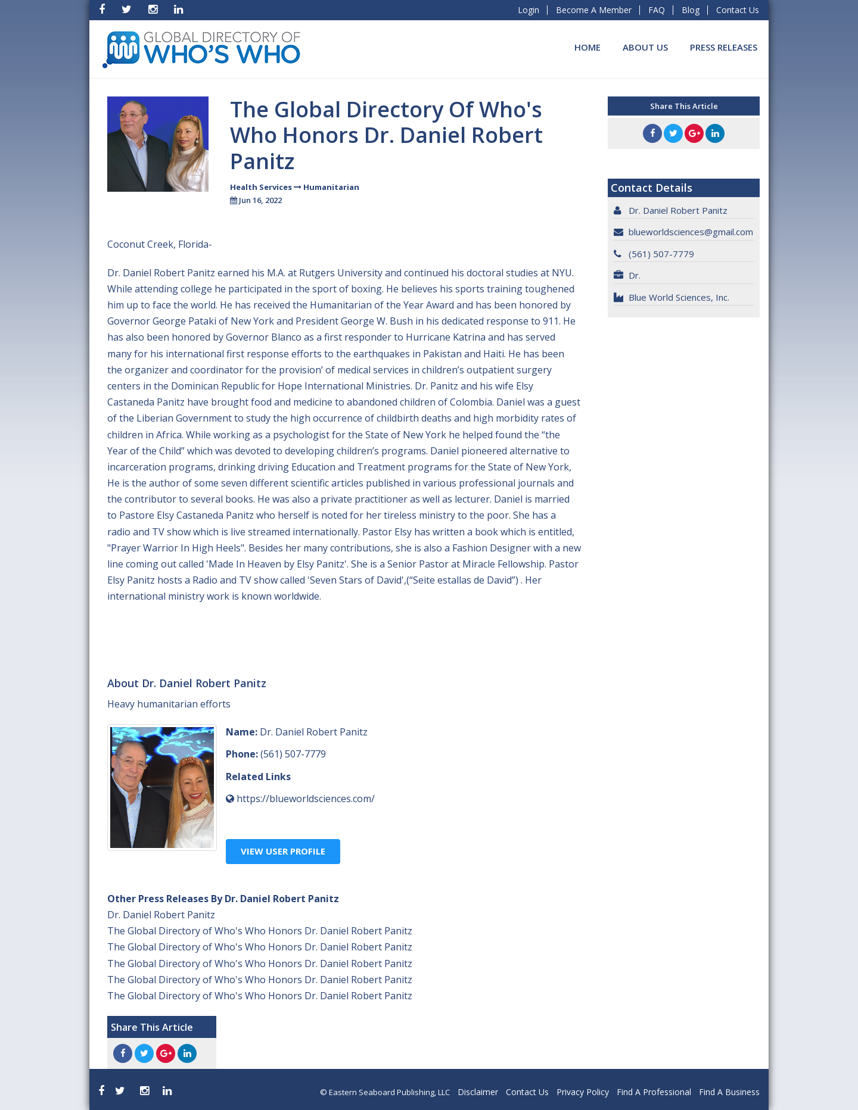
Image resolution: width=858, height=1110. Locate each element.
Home (587, 47)
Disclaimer (478, 1091)
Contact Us (737, 9)
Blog (691, 9)
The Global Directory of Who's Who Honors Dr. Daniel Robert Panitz (259, 930)
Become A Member (594, 9)
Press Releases (723, 47)
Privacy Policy (583, 1091)
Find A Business (729, 1091)
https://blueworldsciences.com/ (306, 798)
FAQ (656, 9)
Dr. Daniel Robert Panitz (161, 914)
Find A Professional (654, 1091)
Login (528, 9)
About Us (645, 47)
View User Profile (283, 851)
